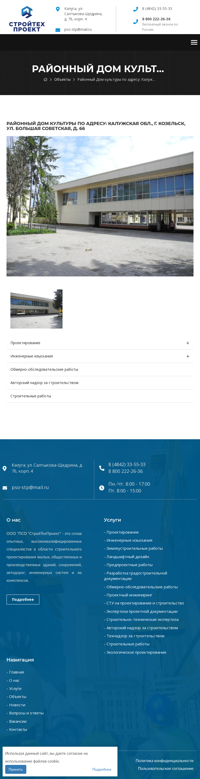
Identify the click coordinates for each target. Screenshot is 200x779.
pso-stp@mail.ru (78, 29)
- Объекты (16, 696)
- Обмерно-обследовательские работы (141, 586)
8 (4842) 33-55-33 (157, 8)
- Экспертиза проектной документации (141, 611)
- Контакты (17, 729)
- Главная (15, 672)
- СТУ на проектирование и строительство (144, 602)
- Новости (16, 704)
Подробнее (23, 599)
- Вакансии (17, 721)
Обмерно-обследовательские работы (44, 369)
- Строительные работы (126, 643)
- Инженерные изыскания (128, 540)
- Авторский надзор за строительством (141, 627)
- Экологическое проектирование (135, 652)
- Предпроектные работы (128, 564)
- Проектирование (121, 532)
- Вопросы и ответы (25, 712)
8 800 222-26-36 (125, 471)
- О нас (13, 680)
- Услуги (14, 688)
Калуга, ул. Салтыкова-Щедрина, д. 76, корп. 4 (83, 13)
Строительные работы (30, 395)
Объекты (62, 79)
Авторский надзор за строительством (44, 382)
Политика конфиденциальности (164, 760)
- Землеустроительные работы (133, 548)
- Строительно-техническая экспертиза (141, 619)
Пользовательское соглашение (165, 768)
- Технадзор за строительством (134, 635)
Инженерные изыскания (31, 356)
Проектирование (25, 342)
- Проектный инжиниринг (128, 594)
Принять (16, 769)
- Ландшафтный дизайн (126, 556)
